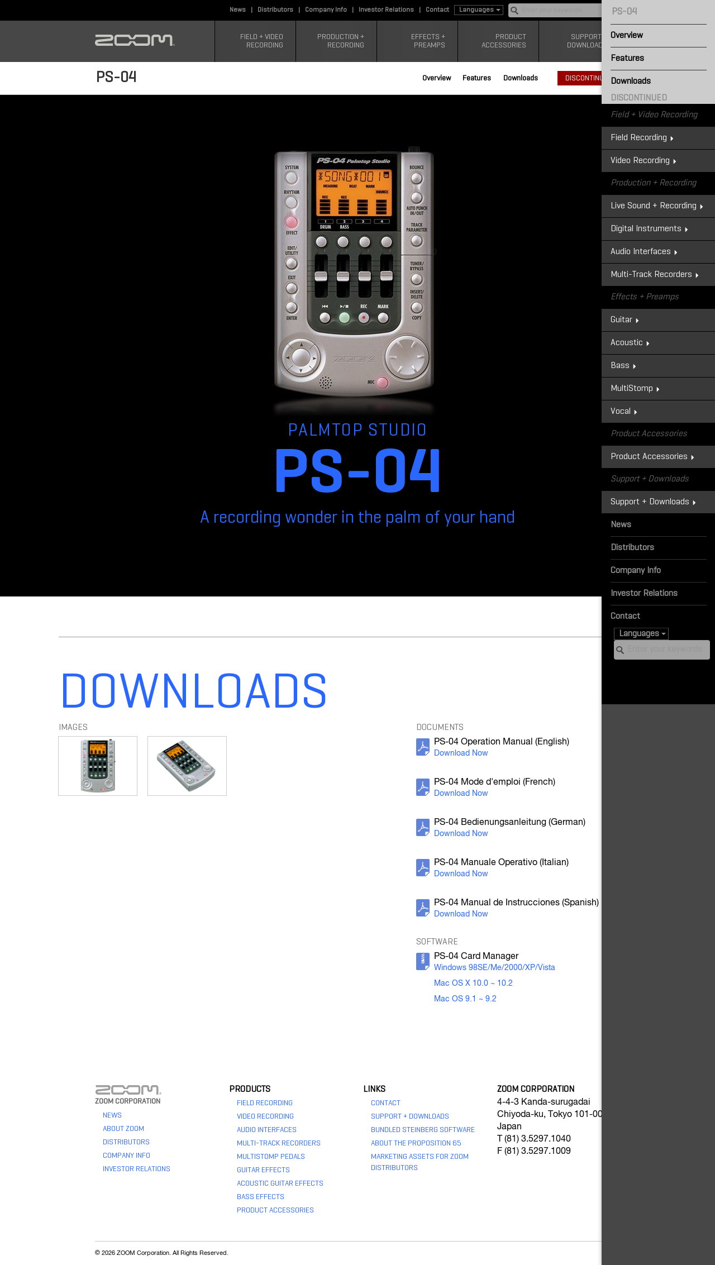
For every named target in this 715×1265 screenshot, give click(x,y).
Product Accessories (504, 41)
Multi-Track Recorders (279, 1143)
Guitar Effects (263, 1170)
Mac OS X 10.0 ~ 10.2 (473, 983)
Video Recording (265, 1116)
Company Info (326, 10)
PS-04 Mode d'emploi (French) (494, 782)
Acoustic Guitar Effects (280, 1183)
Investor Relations (386, 10)
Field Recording (265, 1103)
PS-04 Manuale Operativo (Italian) (501, 862)
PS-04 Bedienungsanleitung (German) (509, 822)
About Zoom (123, 1129)
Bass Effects (260, 1197)
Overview (436, 78)
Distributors (275, 10)
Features (477, 78)
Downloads (520, 78)
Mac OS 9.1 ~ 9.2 (465, 999)
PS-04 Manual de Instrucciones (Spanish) (516, 903)
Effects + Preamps (428, 41)
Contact (437, 10)
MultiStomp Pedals (271, 1157)
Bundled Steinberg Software (423, 1130)
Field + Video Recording (261, 41)
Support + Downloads (587, 41)
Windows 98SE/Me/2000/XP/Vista (494, 968)
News (238, 10)
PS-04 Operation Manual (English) (501, 742)
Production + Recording (340, 41)
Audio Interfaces (267, 1130)
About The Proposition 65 (416, 1143)
